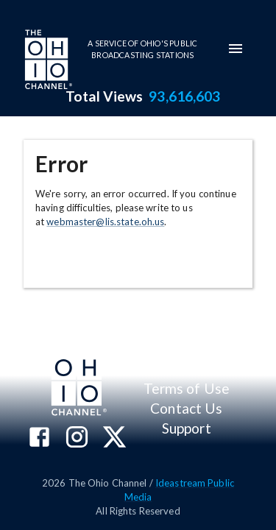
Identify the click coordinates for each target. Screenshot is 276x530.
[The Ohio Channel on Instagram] (77, 438)
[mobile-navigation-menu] (235, 48)
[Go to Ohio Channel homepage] (47, 61)
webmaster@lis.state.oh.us (105, 221)
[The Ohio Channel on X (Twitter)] (114, 438)
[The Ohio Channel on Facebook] (39, 438)
